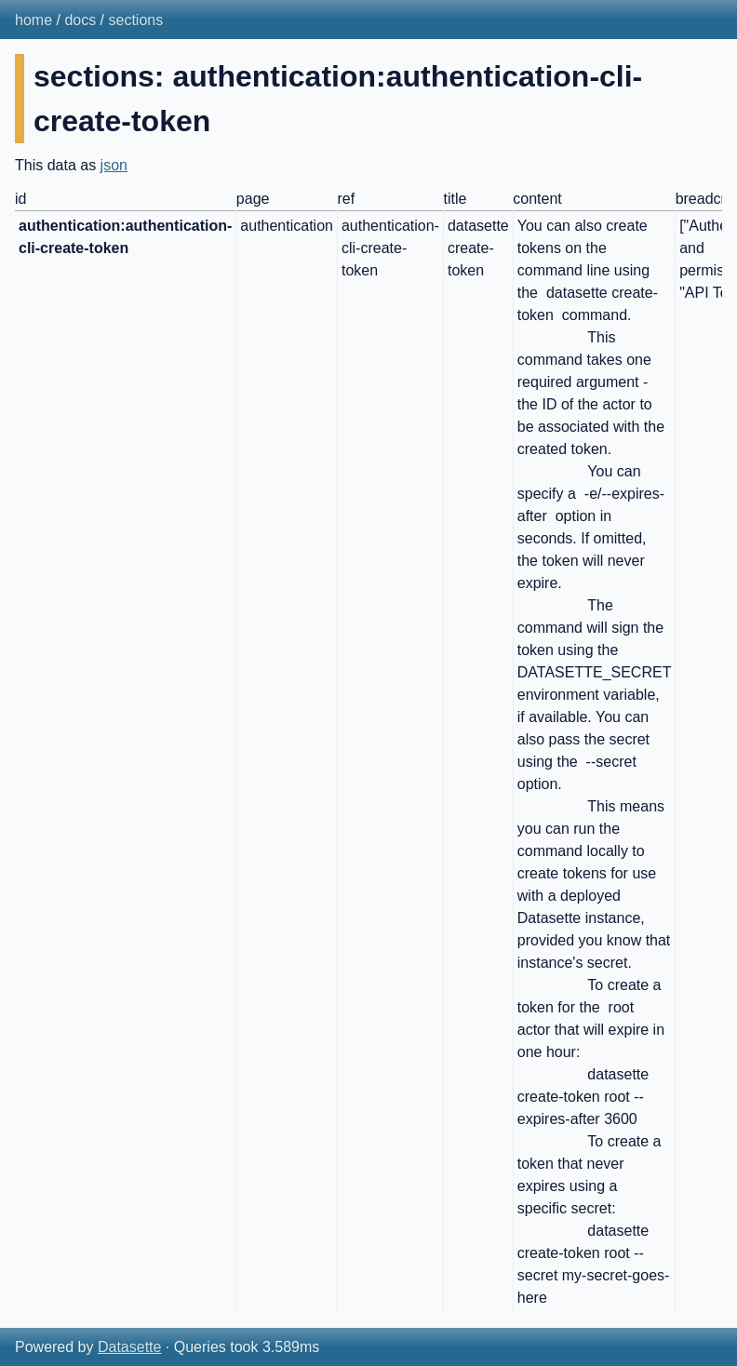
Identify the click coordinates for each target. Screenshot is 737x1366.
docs (80, 20)
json (113, 165)
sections (136, 20)
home (33, 20)
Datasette (129, 1347)
